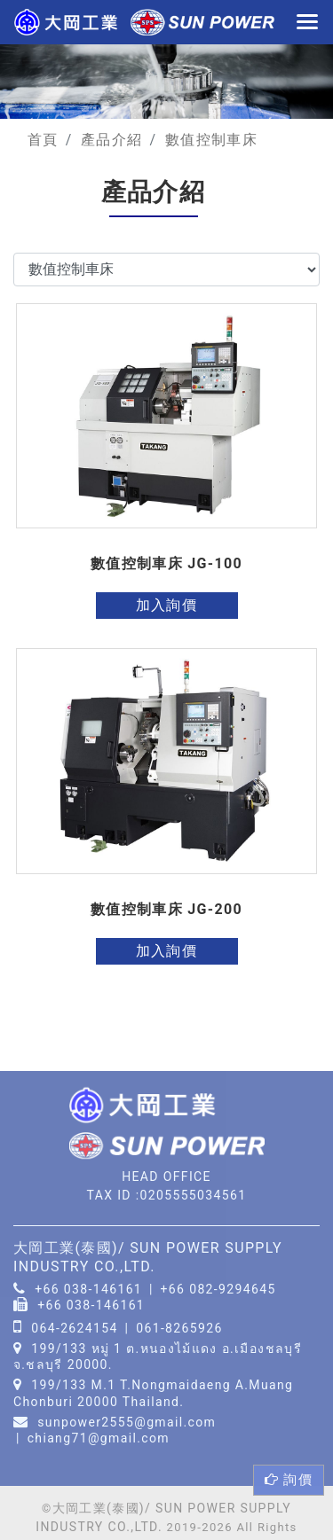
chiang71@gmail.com (99, 1438)
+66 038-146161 (88, 1288)
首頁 (43, 139)
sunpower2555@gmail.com (126, 1422)
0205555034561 (192, 1195)
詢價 (289, 1480)
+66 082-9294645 (218, 1288)
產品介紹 (111, 139)
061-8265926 (179, 1328)
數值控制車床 (211, 139)
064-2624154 (74, 1328)
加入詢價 (166, 605)
